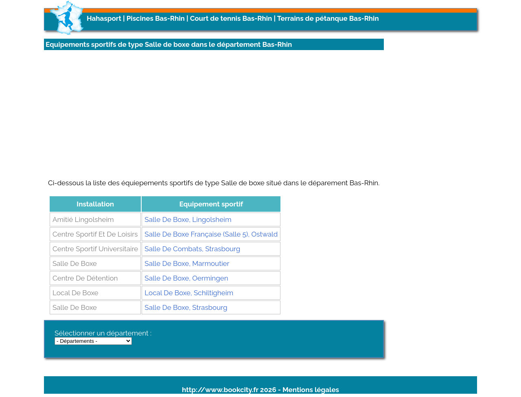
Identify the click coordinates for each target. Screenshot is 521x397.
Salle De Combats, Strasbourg (192, 249)
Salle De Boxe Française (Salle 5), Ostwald (211, 234)
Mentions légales (310, 390)
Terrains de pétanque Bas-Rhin (328, 18)
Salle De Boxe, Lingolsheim (187, 219)
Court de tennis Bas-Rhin (231, 18)
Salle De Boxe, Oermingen (186, 278)
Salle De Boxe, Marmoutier (186, 263)
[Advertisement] (214, 114)
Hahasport (104, 18)
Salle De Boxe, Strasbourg (185, 307)
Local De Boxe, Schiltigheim (188, 293)
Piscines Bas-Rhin (156, 18)
